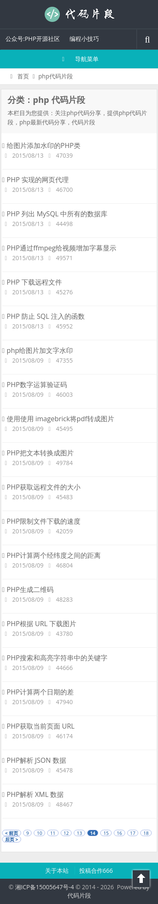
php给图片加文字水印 (37, 350)
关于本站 (57, 870)
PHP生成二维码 (28, 589)
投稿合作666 (96, 870)
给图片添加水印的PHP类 (41, 145)
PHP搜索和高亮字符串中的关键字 (54, 657)
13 (79, 833)
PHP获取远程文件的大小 (41, 487)
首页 (18, 76)
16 (119, 833)
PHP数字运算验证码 (34, 384)
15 (106, 833)
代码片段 (79, 14)
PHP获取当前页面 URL (38, 726)
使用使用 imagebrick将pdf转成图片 (58, 418)
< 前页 (11, 833)
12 (66, 833)
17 (133, 833)
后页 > (11, 839)
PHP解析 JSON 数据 (34, 760)
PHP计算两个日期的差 (38, 692)
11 (53, 833)
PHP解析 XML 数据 (33, 794)
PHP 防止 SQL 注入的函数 (43, 316)
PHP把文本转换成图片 (38, 452)
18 (146, 833)
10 (39, 833)
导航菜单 (79, 59)
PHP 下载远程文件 (32, 282)
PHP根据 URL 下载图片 (39, 623)
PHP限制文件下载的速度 (41, 521)
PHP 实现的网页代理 (35, 179)
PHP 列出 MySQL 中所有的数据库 (54, 213)
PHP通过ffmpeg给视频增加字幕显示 (59, 248)
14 (93, 833)
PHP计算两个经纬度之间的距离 (51, 555)
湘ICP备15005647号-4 (44, 887)
